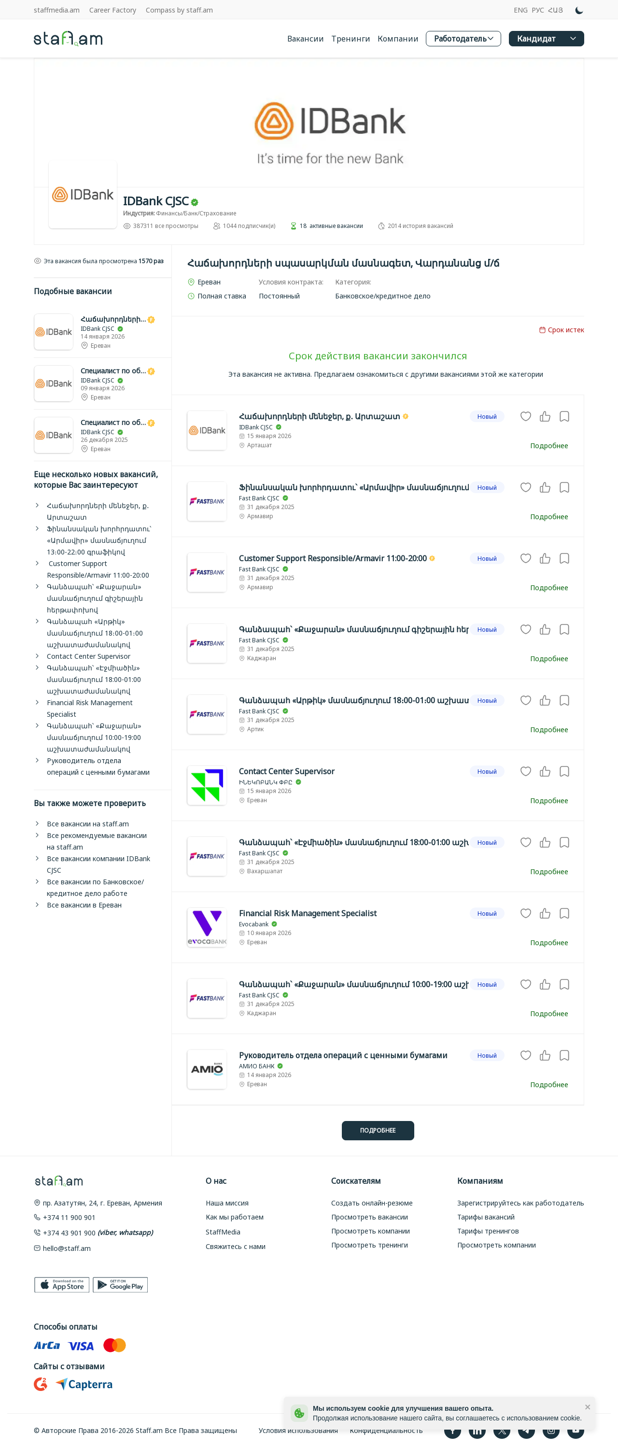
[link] (102, 332)
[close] (588, 1406)
